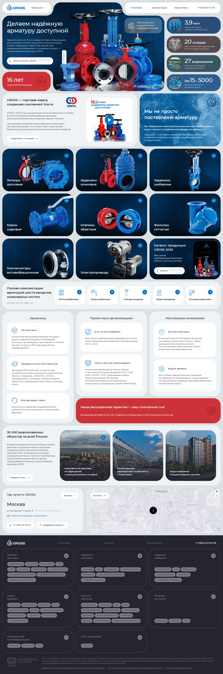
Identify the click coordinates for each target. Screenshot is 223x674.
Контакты (97, 495)
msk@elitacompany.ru (53, 525)
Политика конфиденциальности (179, 668)
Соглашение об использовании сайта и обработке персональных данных (73, 668)
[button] (153, 510)
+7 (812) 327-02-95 (206, 8)
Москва (68, 495)
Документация (159, 8)
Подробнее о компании (22, 138)
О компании (64, 543)
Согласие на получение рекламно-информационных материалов (135, 668)
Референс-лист (18, 478)
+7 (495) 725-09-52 (22, 525)
